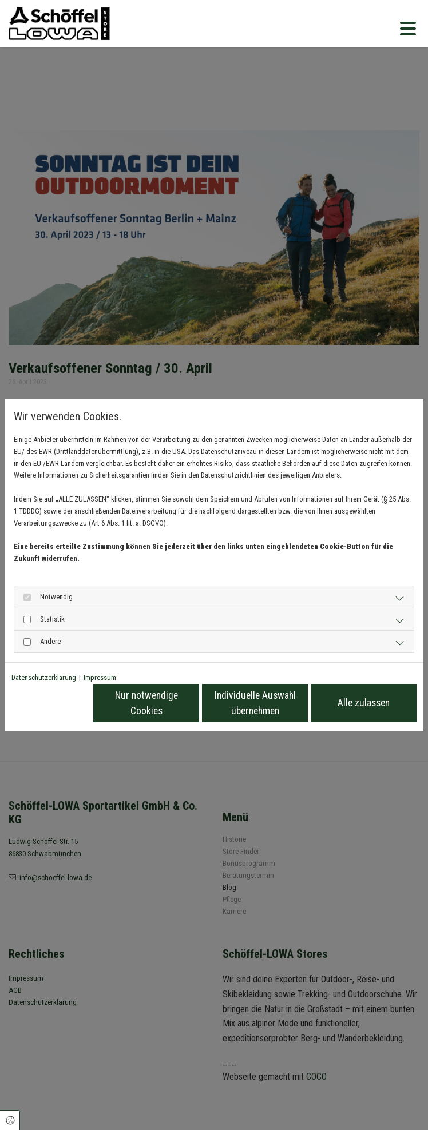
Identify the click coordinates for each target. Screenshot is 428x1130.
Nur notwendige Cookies (146, 703)
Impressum (100, 677)
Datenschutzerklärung (43, 677)
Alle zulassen (364, 703)
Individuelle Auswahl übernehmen (255, 703)
